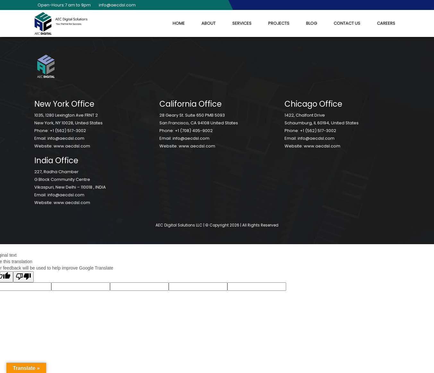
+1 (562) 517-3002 (68, 131)
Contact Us (347, 23)
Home (179, 23)
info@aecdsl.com (116, 5)
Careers (386, 23)
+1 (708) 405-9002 (194, 131)
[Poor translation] (23, 276)
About (208, 23)
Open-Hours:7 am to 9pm (62, 5)
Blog (311, 23)
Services (241, 23)
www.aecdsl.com (72, 146)
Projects (278, 23)
